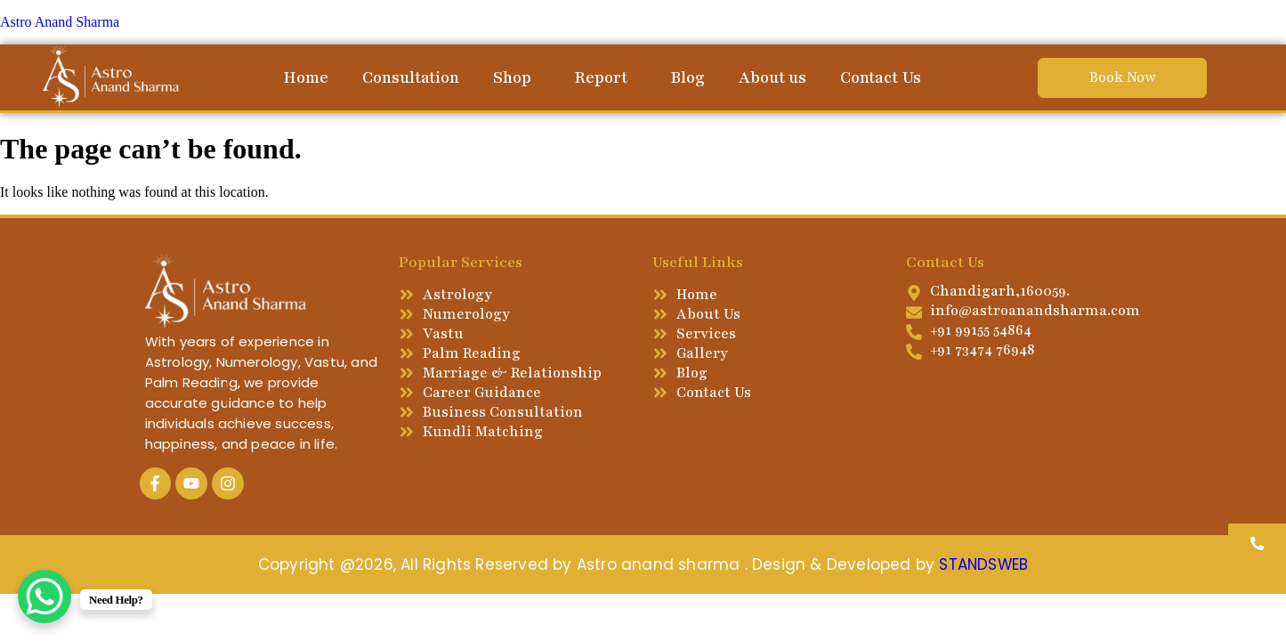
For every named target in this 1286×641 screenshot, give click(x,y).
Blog (687, 77)
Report (600, 77)
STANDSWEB (983, 564)
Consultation (410, 77)
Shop (512, 77)
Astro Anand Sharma (59, 21)
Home (305, 77)
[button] (517, 77)
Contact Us (880, 77)
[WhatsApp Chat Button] (44, 596)
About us (772, 77)
